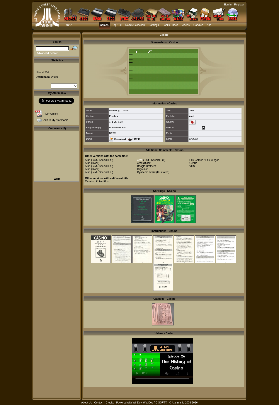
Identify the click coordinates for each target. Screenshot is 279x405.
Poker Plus (102, 181)
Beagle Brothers (146, 166)
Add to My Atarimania (55, 120)
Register (239, 4)
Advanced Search (47, 53)
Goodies (198, 25)
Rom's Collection (135, 25)
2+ (121, 122)
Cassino (89, 181)
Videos (185, 25)
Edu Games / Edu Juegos (204, 160)
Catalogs (153, 25)
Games (104, 25)
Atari (191, 116)
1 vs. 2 (115, 122)
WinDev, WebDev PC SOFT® (150, 402)
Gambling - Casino (119, 110)
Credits (109, 402)
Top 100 (117, 25)
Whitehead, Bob (117, 127)
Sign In (227, 4)
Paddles (113, 116)
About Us (86, 402)
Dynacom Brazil (146, 172)
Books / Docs (170, 25)
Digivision (142, 169)
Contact (98, 402)
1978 (191, 110)
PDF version (51, 113)
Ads (209, 25)
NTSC (112, 133)
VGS (192, 166)
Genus (193, 163)
